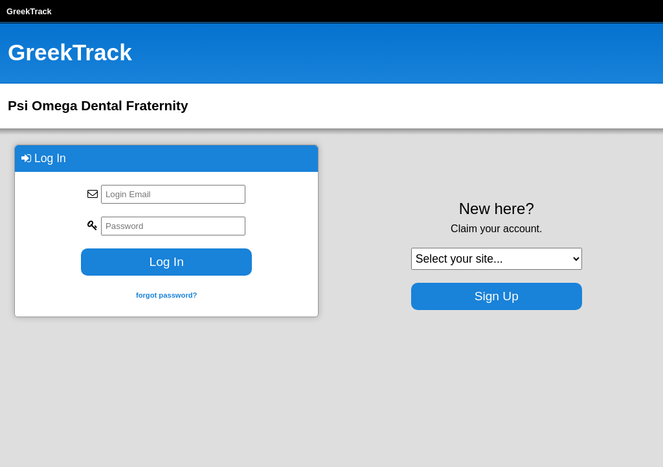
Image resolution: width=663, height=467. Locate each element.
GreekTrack (29, 11)
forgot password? (166, 295)
